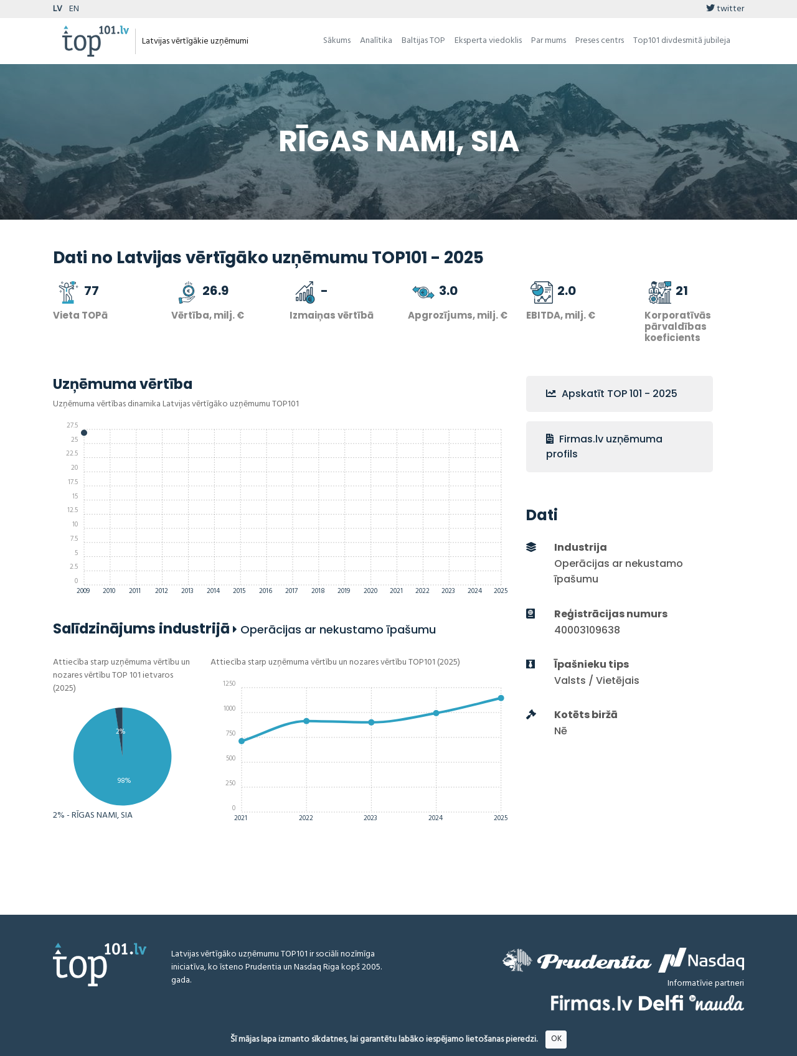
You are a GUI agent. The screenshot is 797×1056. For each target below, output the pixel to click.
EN (74, 9)
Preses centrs (599, 41)
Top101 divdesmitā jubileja (681, 41)
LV (57, 9)
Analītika (376, 41)
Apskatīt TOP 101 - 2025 (611, 393)
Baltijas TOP (423, 41)
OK (556, 1038)
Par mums (548, 41)
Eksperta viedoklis (488, 41)
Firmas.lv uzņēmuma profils (604, 446)
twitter (725, 9)
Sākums (337, 41)
